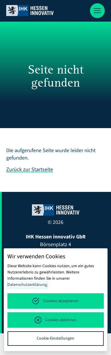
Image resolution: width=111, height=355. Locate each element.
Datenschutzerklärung (27, 285)
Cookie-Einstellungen (55, 338)
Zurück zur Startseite (29, 169)
